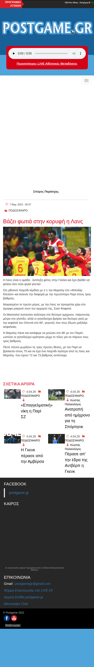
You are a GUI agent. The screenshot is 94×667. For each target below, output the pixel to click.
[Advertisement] (47, 134)
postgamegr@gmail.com (33, 583)
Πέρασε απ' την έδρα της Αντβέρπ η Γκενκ (76, 463)
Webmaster (13, 625)
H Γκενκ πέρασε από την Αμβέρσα (32, 456)
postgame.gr (19, 493)
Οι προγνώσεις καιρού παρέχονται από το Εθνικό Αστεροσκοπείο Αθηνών (34, 569)
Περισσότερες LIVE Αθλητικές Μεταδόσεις (47, 63)
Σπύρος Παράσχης (46, 191)
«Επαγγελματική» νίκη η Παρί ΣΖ (33, 411)
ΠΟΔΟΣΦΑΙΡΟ (18, 210)
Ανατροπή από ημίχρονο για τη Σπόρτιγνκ (77, 418)
